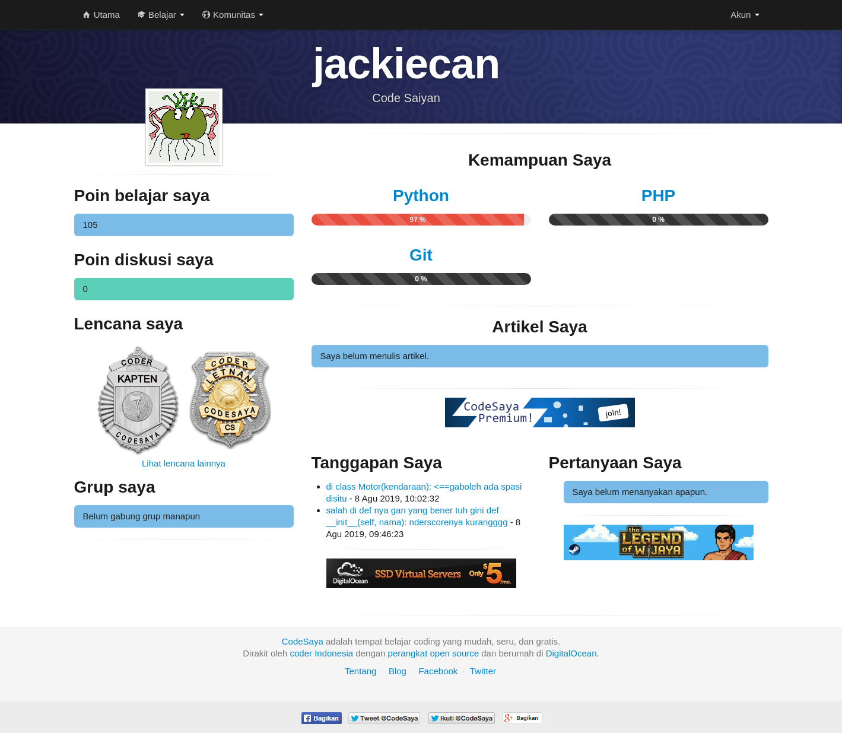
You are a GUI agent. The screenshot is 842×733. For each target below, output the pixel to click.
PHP (658, 195)
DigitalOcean (571, 653)
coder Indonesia (321, 653)
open (440, 653)
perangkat (408, 653)
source (465, 653)
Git (421, 255)
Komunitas (232, 14)
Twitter (483, 671)
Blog (397, 671)
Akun (744, 14)
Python (421, 195)
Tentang (360, 671)
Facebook (437, 671)
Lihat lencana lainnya (183, 463)
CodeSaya (302, 641)
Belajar (161, 14)
